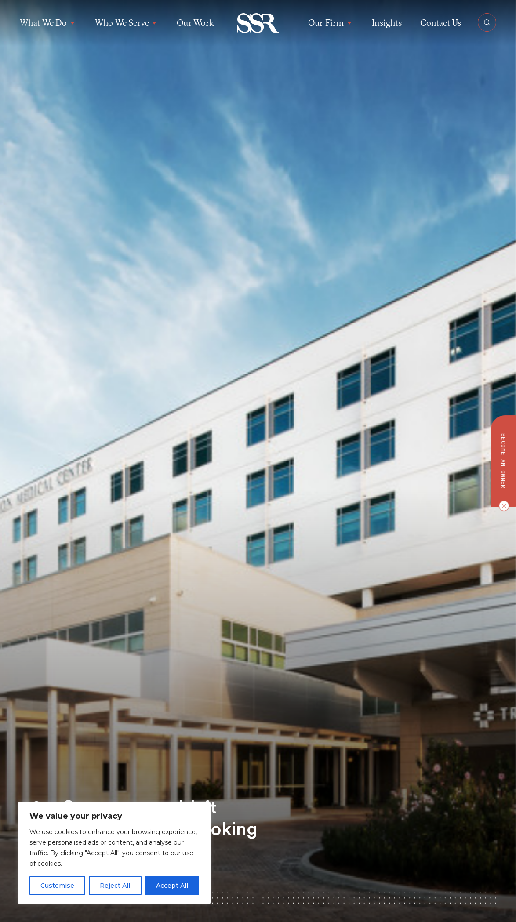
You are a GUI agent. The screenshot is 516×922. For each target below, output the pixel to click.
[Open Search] (487, 22)
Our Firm (330, 22)
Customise (57, 885)
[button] (258, 23)
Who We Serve (126, 22)
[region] (114, 853)
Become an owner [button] (503, 461)
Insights (387, 22)
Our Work (195, 22)
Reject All (115, 885)
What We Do (48, 22)
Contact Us (440, 22)
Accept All (172, 885)
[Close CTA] (502, 506)
